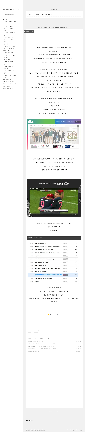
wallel (81, 429)
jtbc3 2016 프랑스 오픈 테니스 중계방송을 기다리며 (40, 14)
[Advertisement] (54, 315)
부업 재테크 (9, 37)
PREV (50, 411)
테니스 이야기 (9, 57)
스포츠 (6, 50)
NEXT (57, 411)
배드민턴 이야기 (10, 55)
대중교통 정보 (9, 48)
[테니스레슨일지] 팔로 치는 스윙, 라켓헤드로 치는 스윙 (40, 346)
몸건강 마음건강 (8, 88)
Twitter (32, 429)
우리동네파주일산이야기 (11, 9)
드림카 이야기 (10, 46)
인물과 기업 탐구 (8, 86)
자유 (5, 19)
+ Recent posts (29, 420)
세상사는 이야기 (8, 81)
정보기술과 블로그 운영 (10, 84)
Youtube (39, 429)
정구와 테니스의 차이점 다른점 (34, 341)
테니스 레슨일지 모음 (32, 351)
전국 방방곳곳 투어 (8, 79)
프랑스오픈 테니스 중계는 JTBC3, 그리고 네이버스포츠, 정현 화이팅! (43, 344)
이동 (5, 44)
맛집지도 (6, 59)
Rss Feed (27, 429)
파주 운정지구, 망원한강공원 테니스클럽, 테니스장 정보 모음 (41, 348)
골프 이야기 (9, 52)
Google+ (43, 429)
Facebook (36, 429)
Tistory (73, 429)
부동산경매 (9, 26)
